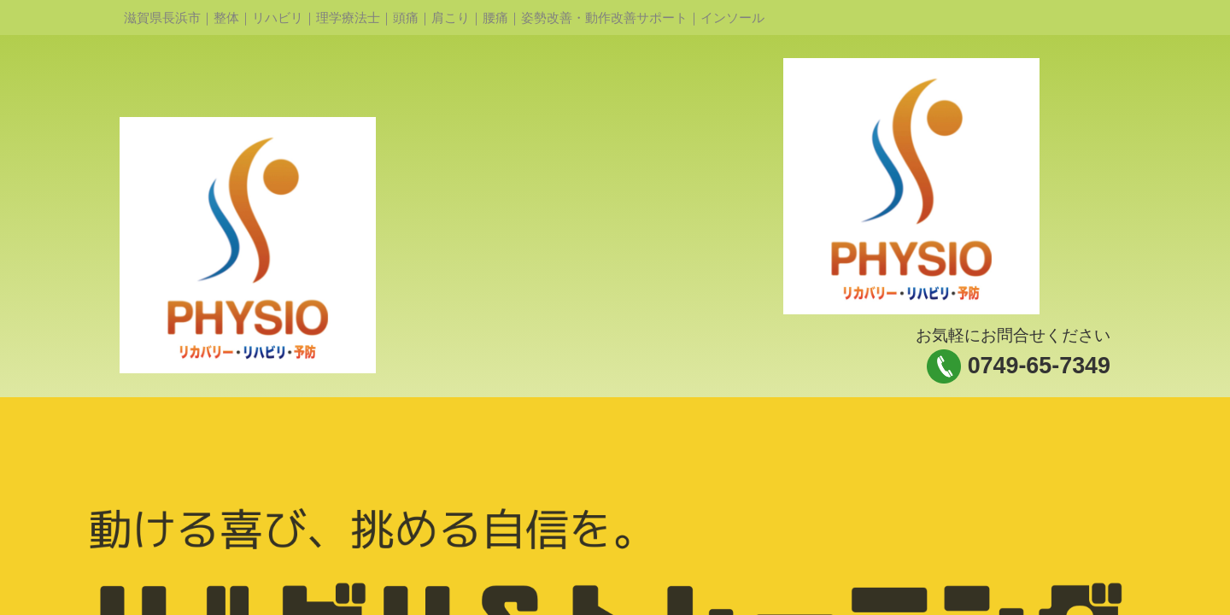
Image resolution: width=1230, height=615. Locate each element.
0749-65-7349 (1039, 365)
